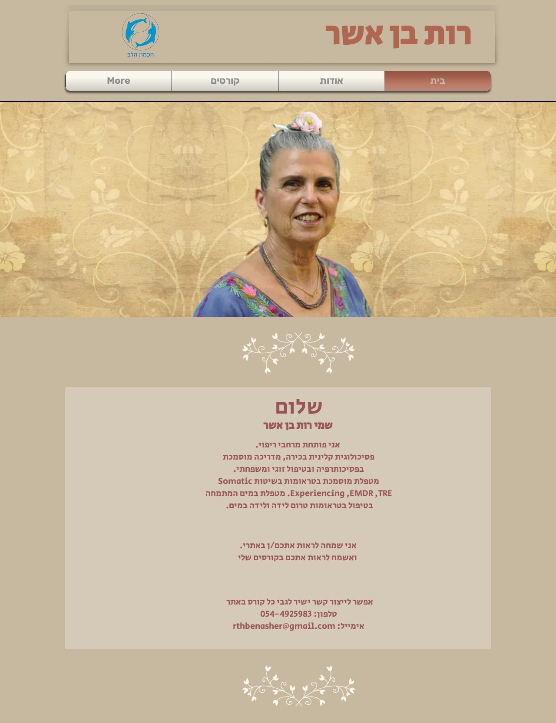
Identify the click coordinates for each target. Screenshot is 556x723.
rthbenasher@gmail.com (284, 626)
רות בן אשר (398, 34)
